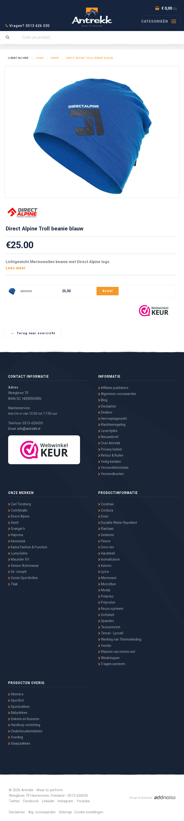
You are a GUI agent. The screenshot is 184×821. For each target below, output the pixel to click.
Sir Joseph (17, 572)
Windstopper (109, 658)
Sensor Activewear (23, 566)
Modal (104, 590)
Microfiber (107, 584)
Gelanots (106, 535)
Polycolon (106, 602)
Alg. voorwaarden (42, 812)
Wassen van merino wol (116, 652)
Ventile (104, 646)
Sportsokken (19, 707)
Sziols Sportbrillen (23, 578)
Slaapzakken (19, 743)
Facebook (31, 801)
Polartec (106, 596)
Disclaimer (107, 406)
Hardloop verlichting (24, 725)
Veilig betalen (109, 461)
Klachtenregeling (112, 424)
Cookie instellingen (88, 812)
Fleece (104, 541)
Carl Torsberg (19, 504)
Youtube (83, 801)
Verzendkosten (111, 474)
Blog (102, 400)
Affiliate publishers (113, 388)
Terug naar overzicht (33, 333)
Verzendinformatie (113, 467)
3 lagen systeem (111, 664)
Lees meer (16, 268)
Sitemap (65, 812)
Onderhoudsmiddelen (25, 731)
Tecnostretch (109, 627)
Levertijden (107, 431)
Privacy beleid (110, 449)
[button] (175, 70)
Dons (103, 516)
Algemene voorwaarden (117, 394)
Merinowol (107, 578)
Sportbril (16, 700)
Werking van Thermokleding (119, 639)
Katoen (104, 566)
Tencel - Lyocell (110, 633)
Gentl (13, 523)
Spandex (106, 621)
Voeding (15, 737)
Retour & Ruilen (110, 455)
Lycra (103, 572)
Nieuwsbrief (108, 437)
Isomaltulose (109, 559)
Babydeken (17, 713)
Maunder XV (18, 559)
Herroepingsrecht (112, 418)
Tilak (13, 584)
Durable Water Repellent (117, 523)
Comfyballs (17, 510)
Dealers (105, 412)
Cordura (105, 510)
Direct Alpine (18, 516)
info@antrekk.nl (28, 429)
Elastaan (106, 529)
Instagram (66, 801)
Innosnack (16, 541)
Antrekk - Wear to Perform (92, 16)
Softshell (106, 615)
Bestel (108, 291)
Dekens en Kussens (23, 719)
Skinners (15, 694)
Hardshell (106, 553)
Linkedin (48, 801)
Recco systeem (110, 609)
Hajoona (15, 535)
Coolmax (106, 504)
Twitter (14, 801)
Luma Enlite (18, 553)
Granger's (16, 529)
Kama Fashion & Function (27, 547)
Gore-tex (106, 547)
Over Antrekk (109, 443)
